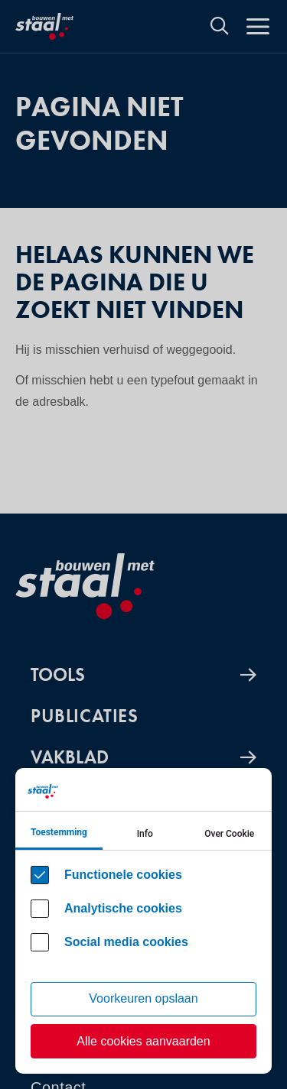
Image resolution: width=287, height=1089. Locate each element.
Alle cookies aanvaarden (143, 1041)
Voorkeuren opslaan (143, 998)
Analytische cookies (123, 908)
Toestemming (59, 832)
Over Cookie (229, 833)
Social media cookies (126, 941)
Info (145, 833)
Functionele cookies (123, 874)
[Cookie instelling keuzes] (143, 921)
